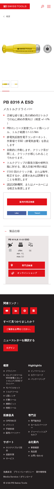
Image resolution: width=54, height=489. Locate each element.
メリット (10, 425)
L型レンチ (10, 395)
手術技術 (10, 429)
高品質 (34, 451)
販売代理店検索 (27, 202)
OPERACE (11, 420)
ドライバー (11, 371)
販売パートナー (13, 433)
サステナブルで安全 (14, 449)
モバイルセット (13, 387)
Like (17, 213)
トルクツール (12, 391)
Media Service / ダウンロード (18, 476)
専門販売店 (36, 420)
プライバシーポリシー (24, 472)
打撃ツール (11, 399)
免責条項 (7, 472)
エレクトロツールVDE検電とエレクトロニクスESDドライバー (14, 379)
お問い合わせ (37, 455)
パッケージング (38, 379)
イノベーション (38, 371)
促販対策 (10, 454)
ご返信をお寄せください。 (19, 329)
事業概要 (35, 447)
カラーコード (37, 375)
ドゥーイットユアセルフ (39, 433)
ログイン (10, 348)
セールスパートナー (39, 426)
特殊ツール (11, 408)
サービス (10, 458)
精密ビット (11, 404)
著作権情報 (41, 472)
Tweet (37, 213)
